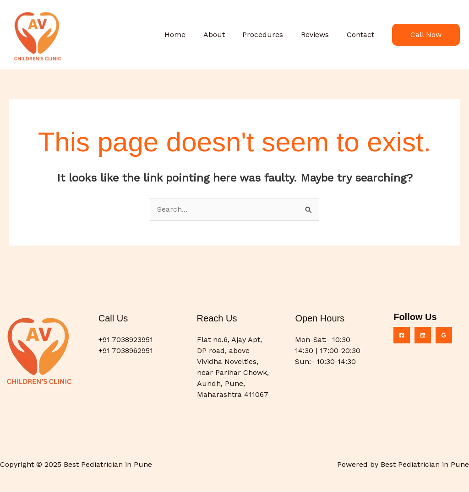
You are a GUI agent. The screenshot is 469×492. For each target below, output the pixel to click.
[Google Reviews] (444, 335)
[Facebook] (401, 335)
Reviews (319, 34)
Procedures (270, 34)
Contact (362, 34)
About (224, 34)
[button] (426, 35)
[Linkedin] (422, 335)
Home (188, 34)
